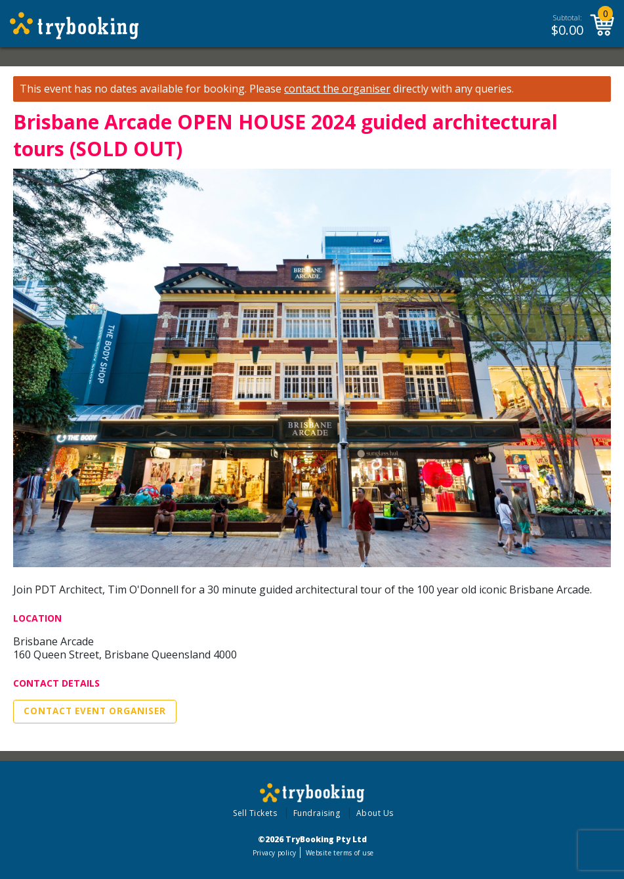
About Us (375, 813)
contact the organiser (337, 89)
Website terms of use (339, 852)
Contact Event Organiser (95, 711)
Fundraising (317, 813)
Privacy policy (275, 852)
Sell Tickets (255, 813)
